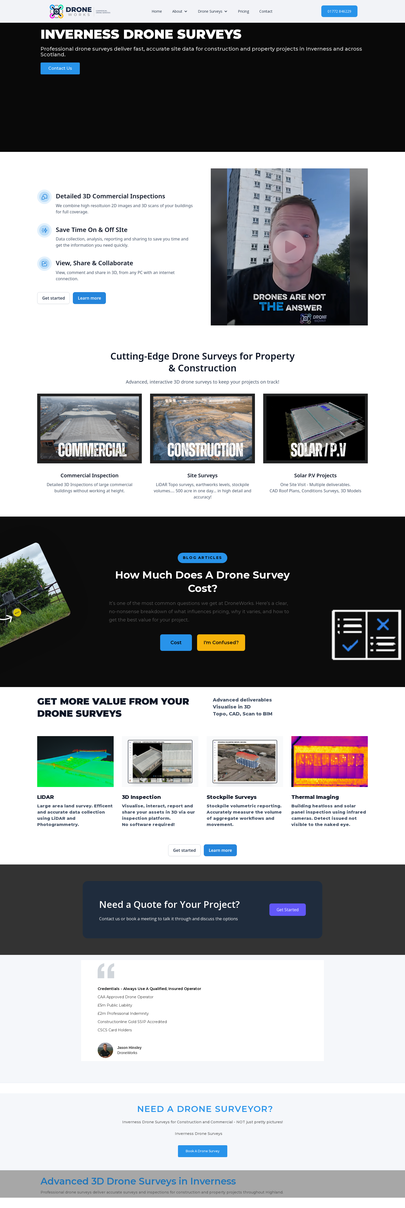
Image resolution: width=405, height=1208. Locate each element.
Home (157, 11)
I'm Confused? (221, 642)
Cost (176, 642)
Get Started (288, 910)
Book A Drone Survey (203, 1151)
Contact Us (60, 68)
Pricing (243, 11)
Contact (265, 11)
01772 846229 (339, 11)
